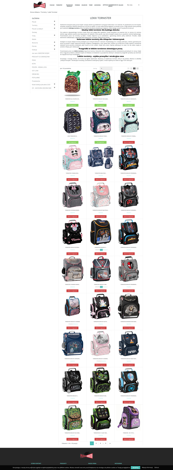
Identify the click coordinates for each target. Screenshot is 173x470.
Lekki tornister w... (72, 136)
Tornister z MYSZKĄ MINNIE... (72, 210)
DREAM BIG (35, 74)
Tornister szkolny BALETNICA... (101, 210)
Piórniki (34, 46)
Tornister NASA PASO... (100, 173)
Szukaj (130, 5)
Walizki (34, 39)
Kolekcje (34, 50)
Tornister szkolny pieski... (100, 136)
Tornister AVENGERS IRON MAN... (129, 321)
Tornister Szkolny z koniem (72, 321)
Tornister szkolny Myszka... (72, 247)
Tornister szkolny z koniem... (100, 358)
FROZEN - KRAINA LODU (39, 67)
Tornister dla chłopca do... (72, 99)
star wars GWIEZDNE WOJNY (40, 53)
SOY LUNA (35, 71)
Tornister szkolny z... (72, 395)
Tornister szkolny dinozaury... (129, 99)
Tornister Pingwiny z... (101, 247)
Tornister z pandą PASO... (72, 173)
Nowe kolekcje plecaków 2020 (41, 85)
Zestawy (34, 32)
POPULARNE (36, 78)
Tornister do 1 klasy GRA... (101, 433)
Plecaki (34, 22)
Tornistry (34, 25)
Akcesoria (35, 43)
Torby (34, 36)
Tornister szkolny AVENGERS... (129, 210)
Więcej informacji (147, 467)
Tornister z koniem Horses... (72, 284)
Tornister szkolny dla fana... (72, 433)
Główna (35, 18)
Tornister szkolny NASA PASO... (129, 358)
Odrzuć (156, 467)
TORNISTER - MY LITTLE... (129, 433)
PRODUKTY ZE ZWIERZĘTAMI (41, 57)
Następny (110, 443)
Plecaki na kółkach (37, 29)
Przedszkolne (36, 81)
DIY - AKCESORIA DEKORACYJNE (41, 88)
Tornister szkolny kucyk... (101, 321)
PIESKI (34, 60)
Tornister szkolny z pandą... (128, 136)
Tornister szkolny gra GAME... (100, 99)
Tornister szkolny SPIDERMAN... (129, 173)
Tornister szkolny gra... (100, 395)
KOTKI (34, 64)
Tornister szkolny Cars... (100, 284)
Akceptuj (135, 467)
